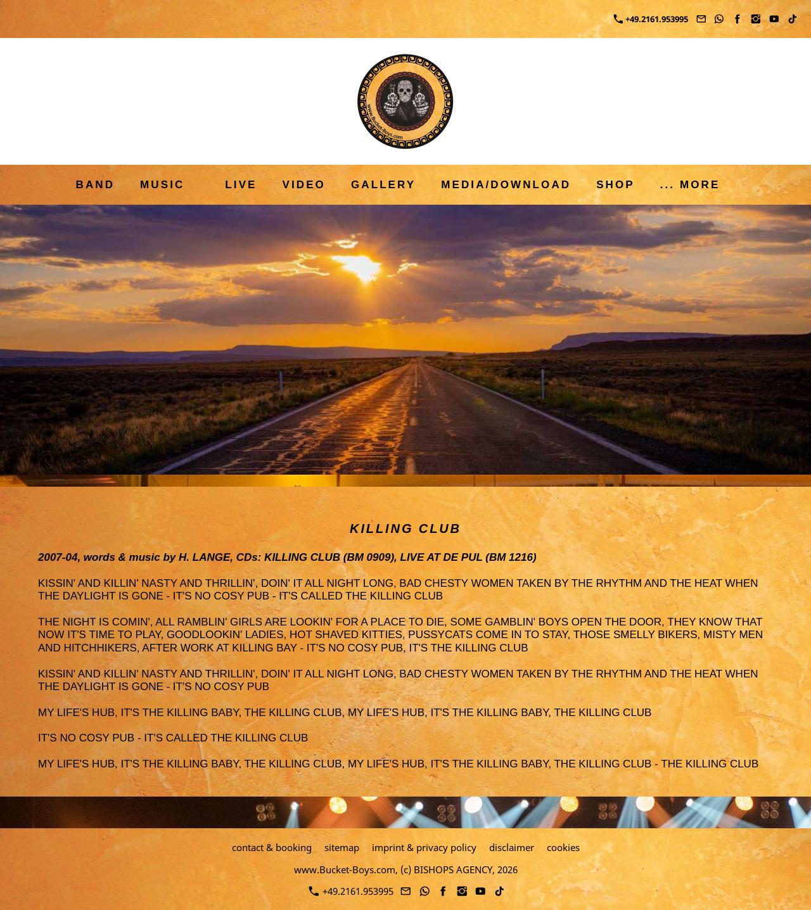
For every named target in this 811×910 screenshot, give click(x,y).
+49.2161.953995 (651, 19)
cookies (563, 847)
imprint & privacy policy (424, 847)
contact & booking (272, 847)
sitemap (341, 847)
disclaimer (511, 847)
